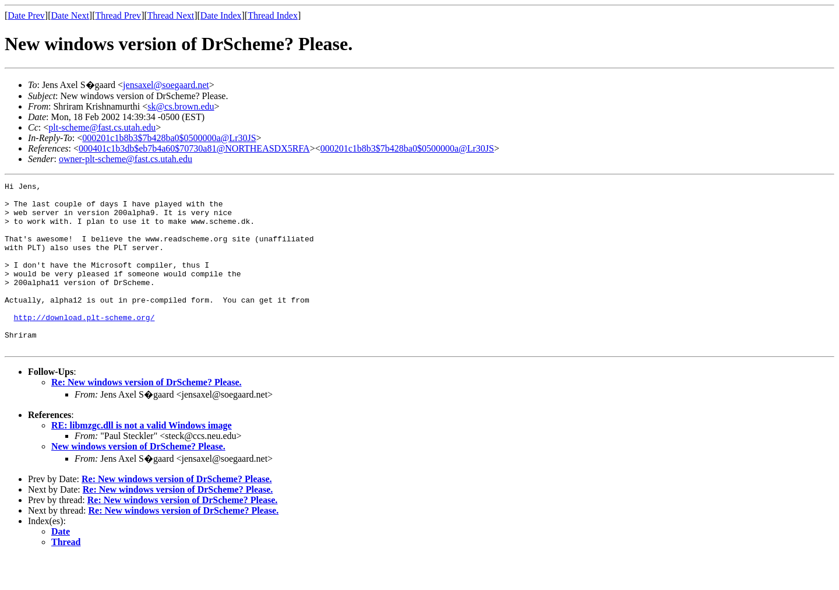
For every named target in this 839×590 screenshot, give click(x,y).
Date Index (221, 15)
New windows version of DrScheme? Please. (138, 479)
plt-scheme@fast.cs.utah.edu (102, 127)
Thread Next (170, 15)
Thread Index (273, 15)
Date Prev (26, 15)
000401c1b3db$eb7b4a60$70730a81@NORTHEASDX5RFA (194, 148)
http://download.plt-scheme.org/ (84, 345)
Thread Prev (118, 15)
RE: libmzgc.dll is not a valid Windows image (141, 458)
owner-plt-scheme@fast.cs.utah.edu (125, 159)
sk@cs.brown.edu (180, 106)
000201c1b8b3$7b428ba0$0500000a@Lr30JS (169, 138)
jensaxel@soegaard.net (166, 85)
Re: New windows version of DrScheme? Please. (146, 415)
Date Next (70, 15)
